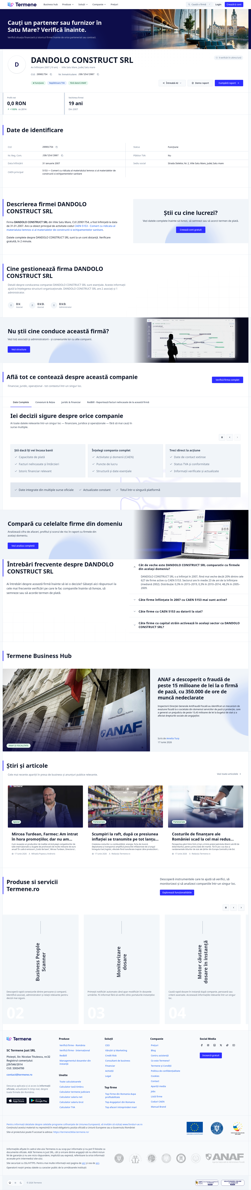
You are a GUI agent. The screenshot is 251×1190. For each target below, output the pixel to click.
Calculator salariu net (71, 1096)
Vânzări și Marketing (116, 1050)
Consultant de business (117, 1060)
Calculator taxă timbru (72, 1086)
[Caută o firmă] (199, 4)
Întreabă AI (172, 82)
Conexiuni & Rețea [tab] (45, 402)
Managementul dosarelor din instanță (75, 1062)
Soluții (83, 4)
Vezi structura (19, 349)
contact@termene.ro (19, 1074)
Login (218, 4)
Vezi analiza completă (23, 545)
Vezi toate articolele (229, 773)
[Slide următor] (241, 907)
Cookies (155, 1076)
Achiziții (109, 1070)
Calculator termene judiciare (75, 1091)
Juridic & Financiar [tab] (71, 402)
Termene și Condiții (161, 1065)
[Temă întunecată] (20, 1182)
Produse (68, 4)
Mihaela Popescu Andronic (41, 854)
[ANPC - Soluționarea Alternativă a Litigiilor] (207, 1183)
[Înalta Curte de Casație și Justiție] (196, 1158)
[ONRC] (135, 1158)
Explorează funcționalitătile (177, 892)
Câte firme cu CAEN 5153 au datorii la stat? (168, 611)
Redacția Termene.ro (119, 854)
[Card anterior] (230, 437)
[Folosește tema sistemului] (9, 1182)
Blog (153, 1050)
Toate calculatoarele (70, 1081)
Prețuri (114, 4)
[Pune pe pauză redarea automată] (222, 437)
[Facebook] (202, 1045)
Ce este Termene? (160, 1060)
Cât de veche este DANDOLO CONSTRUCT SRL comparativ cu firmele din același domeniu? (186, 567)
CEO (107, 1045)
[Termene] (22, 4)
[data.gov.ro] (119, 1158)
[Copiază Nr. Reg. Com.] (62, 155)
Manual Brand (158, 1106)
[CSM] (151, 1158)
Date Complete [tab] (21, 402)
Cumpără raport (229, 82)
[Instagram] (208, 1045)
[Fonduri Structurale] (237, 1128)
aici (83, 1163)
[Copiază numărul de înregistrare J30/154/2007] (98, 74)
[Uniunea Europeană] (195, 1128)
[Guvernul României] (217, 1128)
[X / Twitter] (221, 1045)
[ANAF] (225, 1158)
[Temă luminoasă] (15, 1182)
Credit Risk (111, 1055)
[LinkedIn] (214, 1045)
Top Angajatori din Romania (120, 1102)
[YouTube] (234, 1045)
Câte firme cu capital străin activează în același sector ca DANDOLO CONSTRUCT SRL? (186, 625)
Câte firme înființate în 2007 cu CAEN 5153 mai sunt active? (180, 600)
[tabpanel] (125, 458)
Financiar (110, 1065)
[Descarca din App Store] (17, 1100)
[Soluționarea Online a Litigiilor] (232, 1183)
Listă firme (156, 1096)
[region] (125, 455)
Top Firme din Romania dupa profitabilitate (120, 1095)
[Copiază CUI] (56, 147)
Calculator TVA (67, 1107)
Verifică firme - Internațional (75, 1050)
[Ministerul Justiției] (181, 1158)
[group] (15, 1182)
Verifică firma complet (227, 379)
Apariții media (158, 1086)
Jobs (153, 1091)
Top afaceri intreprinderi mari (121, 1107)
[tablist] (125, 402)
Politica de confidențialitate (165, 1070)
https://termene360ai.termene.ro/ (71, 1132)
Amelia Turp (172, 738)
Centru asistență (160, 1055)
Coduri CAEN (158, 1101)
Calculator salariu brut (71, 1102)
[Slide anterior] (233, 907)
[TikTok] (227, 1045)
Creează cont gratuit (191, 229)
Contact (155, 1081)
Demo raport (200, 82)
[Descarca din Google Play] (39, 1100)
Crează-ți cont (234, 4)
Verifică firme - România (72, 1045)
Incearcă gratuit (210, 1055)
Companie (99, 4)
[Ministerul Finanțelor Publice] (166, 1158)
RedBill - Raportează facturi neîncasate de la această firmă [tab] (118, 402)
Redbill (63, 1055)
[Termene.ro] (19, 1039)
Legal (108, 1076)
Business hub (51, 4)
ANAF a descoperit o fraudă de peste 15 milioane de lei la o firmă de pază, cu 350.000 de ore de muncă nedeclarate (198, 688)
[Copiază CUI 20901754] (51, 74)
